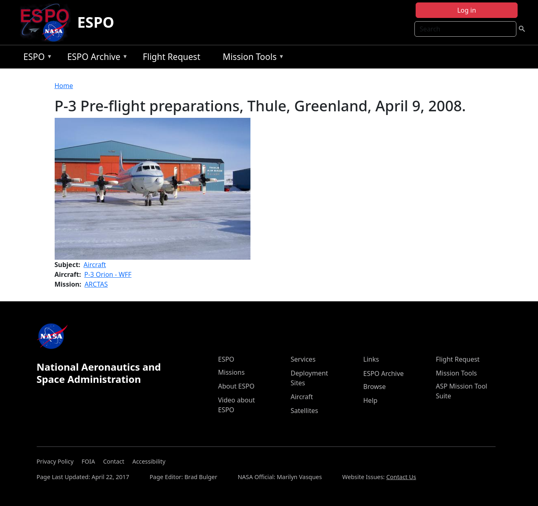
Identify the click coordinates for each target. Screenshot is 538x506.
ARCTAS (96, 284)
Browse (374, 386)
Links (371, 359)
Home (64, 85)
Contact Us (401, 477)
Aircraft (95, 264)
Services (303, 359)
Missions (231, 372)
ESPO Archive (95, 58)
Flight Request (171, 56)
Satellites (304, 410)
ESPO (95, 22)
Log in (466, 10)
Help (370, 400)
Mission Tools (251, 58)
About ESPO (236, 386)
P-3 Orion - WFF (108, 274)
